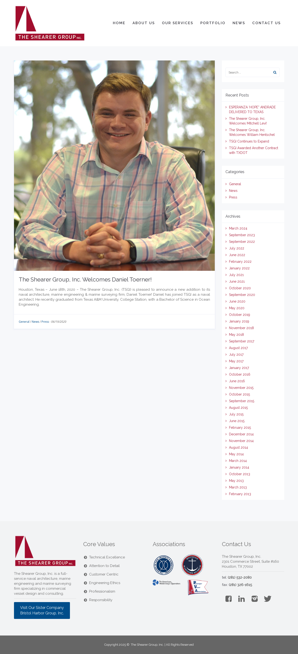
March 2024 (238, 228)
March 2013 (238, 487)
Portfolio (212, 23)
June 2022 (237, 255)
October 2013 (239, 474)
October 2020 (240, 288)
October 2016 (239, 374)
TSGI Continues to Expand (249, 141)
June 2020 (237, 301)
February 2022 (240, 261)
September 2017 (241, 341)
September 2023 (242, 235)
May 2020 (236, 308)
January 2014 (239, 467)
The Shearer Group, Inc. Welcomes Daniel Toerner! (85, 279)
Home (119, 23)
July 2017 (236, 354)
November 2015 (241, 388)
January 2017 (239, 368)
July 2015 (236, 414)
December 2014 (241, 434)
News (239, 23)
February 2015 (240, 427)
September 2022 (242, 242)
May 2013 (236, 481)
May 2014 (236, 454)
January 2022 (239, 268)
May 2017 (236, 361)
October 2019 (239, 315)
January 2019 (239, 321)
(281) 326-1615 (240, 585)
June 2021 (237, 281)
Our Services (177, 23)
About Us (144, 23)
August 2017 (238, 348)
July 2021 (236, 275)
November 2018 (241, 328)
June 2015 (236, 421)
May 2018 (236, 334)
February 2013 (240, 494)
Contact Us (266, 23)
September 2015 (241, 401)
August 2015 (238, 408)
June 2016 (237, 381)
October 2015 (239, 394)
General (24, 322)
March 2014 (238, 461)
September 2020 (242, 295)
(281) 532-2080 (240, 577)
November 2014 (241, 441)
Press (45, 322)
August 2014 (238, 447)
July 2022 (236, 248)
